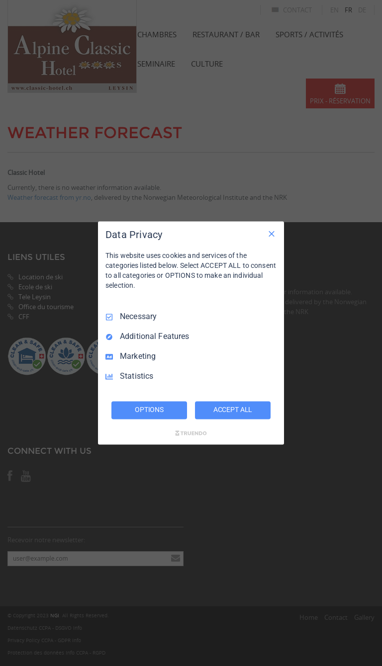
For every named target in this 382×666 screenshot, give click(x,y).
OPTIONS (149, 410)
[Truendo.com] (191, 433)
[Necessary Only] (271, 233)
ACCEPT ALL (233, 410)
